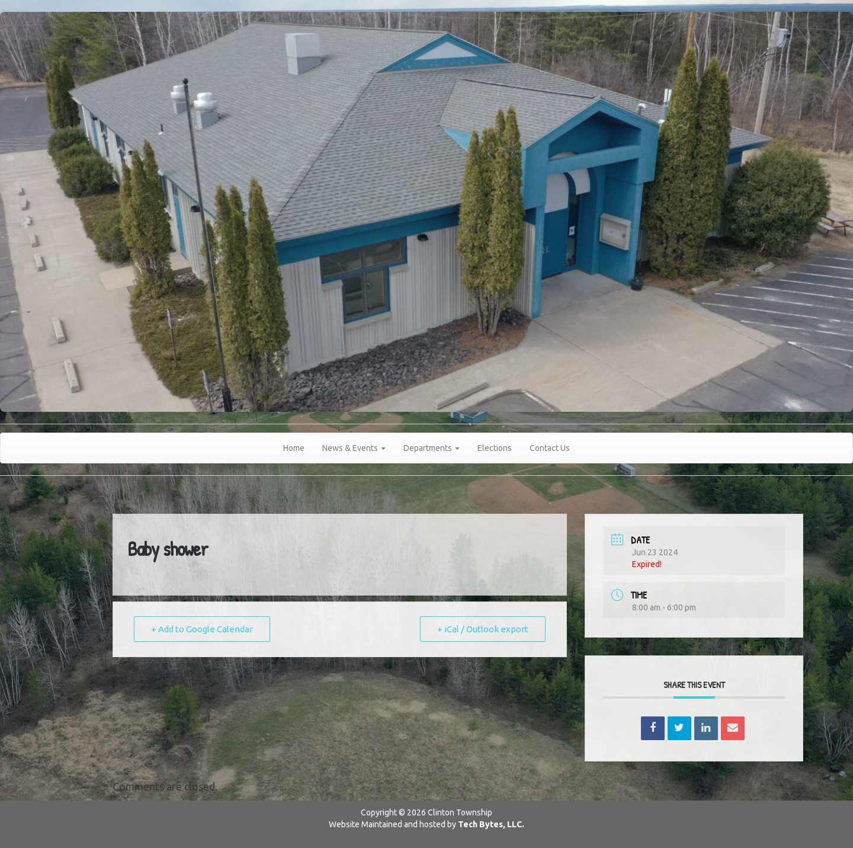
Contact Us (550, 448)
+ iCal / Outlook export (482, 629)
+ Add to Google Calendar (202, 629)
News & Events (354, 448)
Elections (494, 448)
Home (293, 448)
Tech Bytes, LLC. (491, 824)
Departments (431, 448)
